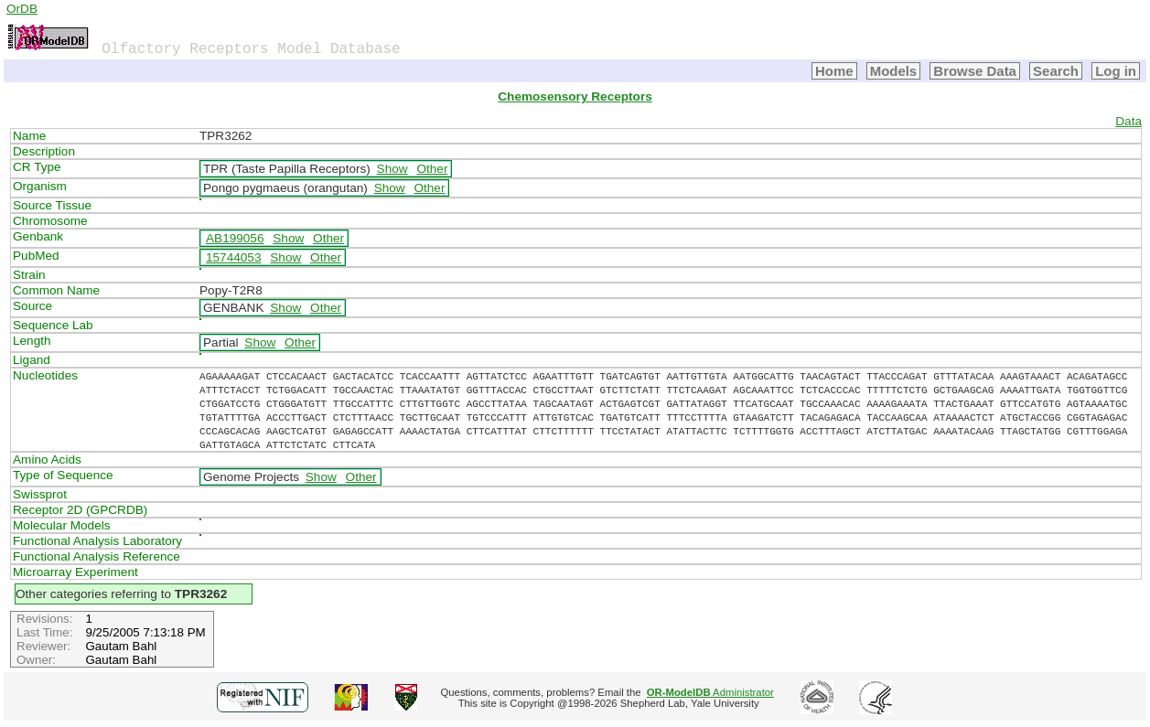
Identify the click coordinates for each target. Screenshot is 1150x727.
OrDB (22, 9)
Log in (1115, 71)
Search (1056, 71)
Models (894, 71)
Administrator (710, 692)
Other (431, 169)
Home (834, 71)
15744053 (233, 257)
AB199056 (235, 238)
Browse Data (974, 71)
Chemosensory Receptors (574, 96)
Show (392, 169)
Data (1128, 121)
